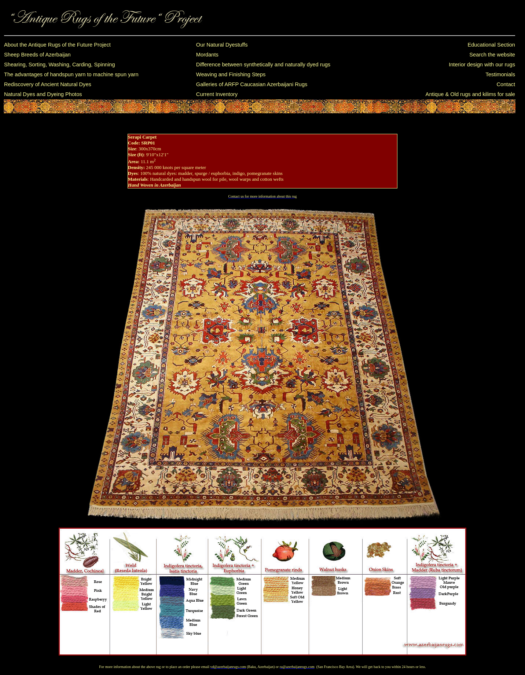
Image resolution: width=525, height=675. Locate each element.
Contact (505, 84)
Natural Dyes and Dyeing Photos (43, 94)
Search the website (492, 55)
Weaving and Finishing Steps (231, 74)
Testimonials (500, 74)
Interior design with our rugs (482, 64)
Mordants (207, 55)
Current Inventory (217, 94)
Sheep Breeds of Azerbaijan (37, 55)
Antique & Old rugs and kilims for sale (470, 94)
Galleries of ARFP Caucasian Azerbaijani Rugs (252, 84)
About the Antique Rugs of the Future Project (57, 45)
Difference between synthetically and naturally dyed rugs (263, 64)
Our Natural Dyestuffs (222, 45)
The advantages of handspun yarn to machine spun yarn (71, 74)
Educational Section (491, 45)
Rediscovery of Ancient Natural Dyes (47, 84)
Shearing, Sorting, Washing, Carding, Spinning (59, 64)
